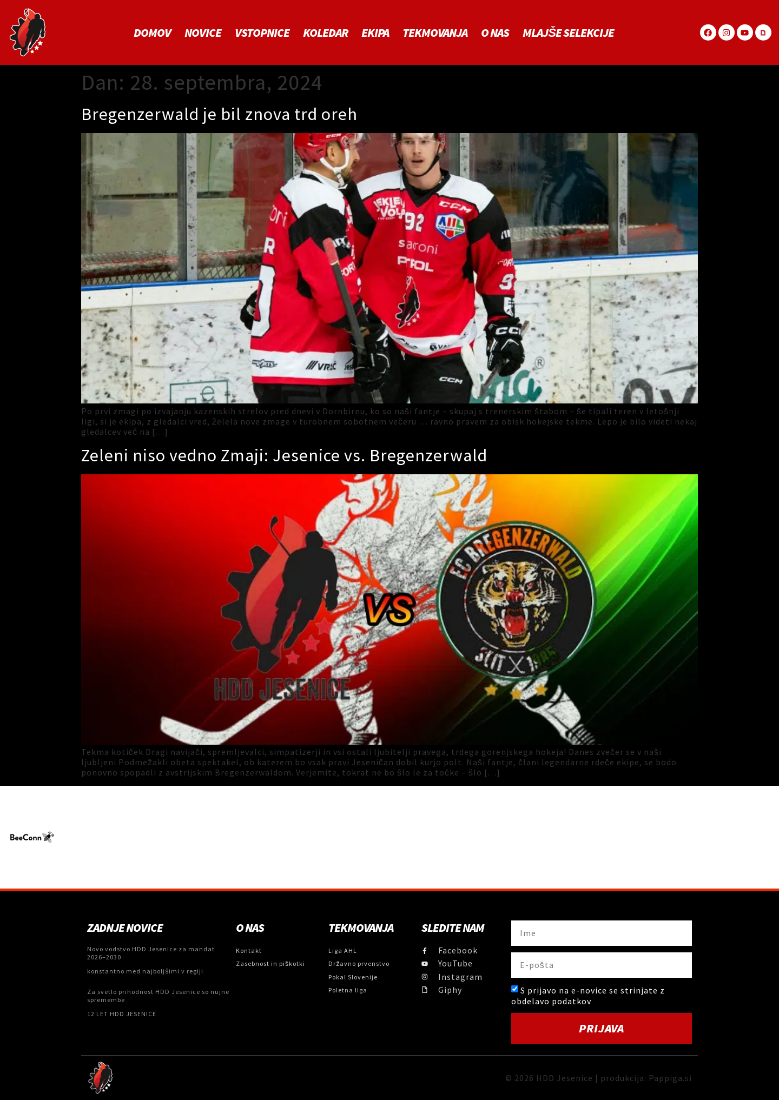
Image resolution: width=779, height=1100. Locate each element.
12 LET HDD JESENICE (121, 1014)
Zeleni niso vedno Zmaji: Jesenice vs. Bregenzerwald (284, 455)
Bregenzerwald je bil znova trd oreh (219, 114)
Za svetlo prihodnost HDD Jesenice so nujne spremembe (158, 995)
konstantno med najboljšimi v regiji (145, 971)
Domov (152, 32)
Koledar (325, 32)
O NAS (495, 32)
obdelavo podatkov (551, 1001)
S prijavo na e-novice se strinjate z (588, 995)
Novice (202, 32)
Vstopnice (262, 32)
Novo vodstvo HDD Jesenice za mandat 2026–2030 (151, 952)
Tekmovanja (434, 32)
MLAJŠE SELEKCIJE (568, 32)
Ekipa (375, 32)
